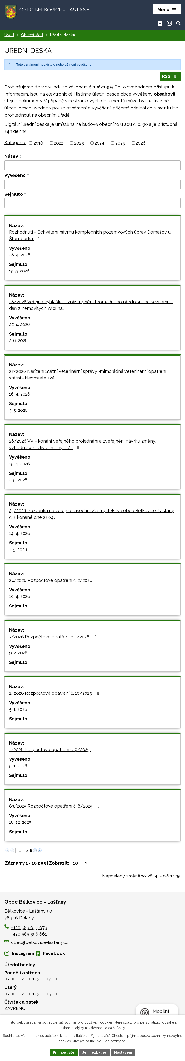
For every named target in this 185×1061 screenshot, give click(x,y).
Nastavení (123, 1052)
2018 (38, 143)
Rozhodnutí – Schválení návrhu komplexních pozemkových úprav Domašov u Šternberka (90, 235)
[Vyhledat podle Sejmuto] (92, 203)
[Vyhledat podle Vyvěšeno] (92, 185)
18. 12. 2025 (20, 822)
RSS (170, 76)
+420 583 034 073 (29, 927)
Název (11, 156)
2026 (141, 143)
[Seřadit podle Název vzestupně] (21, 156)
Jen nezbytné (94, 1052)
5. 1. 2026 (18, 709)
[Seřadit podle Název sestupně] (21, 158)
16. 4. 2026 (19, 394)
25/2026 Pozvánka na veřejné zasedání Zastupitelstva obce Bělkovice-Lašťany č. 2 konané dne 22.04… (91, 514)
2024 (99, 143)
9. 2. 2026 (18, 653)
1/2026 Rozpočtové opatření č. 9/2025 (54, 749)
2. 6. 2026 (18, 340)
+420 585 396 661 (29, 934)
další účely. (117, 1028)
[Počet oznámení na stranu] (79, 863)
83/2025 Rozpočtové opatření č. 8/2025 (55, 806)
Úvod (9, 35)
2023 (79, 143)
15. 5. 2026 (19, 271)
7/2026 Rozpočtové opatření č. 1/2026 (54, 636)
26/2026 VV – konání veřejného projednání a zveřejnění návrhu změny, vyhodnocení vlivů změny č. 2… (82, 444)
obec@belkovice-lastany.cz (36, 942)
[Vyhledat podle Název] (92, 166)
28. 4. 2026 (19, 255)
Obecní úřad (32, 35)
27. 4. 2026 (19, 324)
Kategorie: (15, 143)
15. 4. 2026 (19, 463)
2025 (120, 143)
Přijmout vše (63, 1052)
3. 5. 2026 (18, 410)
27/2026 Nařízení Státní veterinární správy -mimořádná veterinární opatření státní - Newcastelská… (87, 375)
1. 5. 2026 (18, 549)
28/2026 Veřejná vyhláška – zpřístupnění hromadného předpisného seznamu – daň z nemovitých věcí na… (91, 305)
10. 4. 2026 (19, 596)
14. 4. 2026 (19, 533)
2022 (58, 143)
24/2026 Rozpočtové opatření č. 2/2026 (55, 580)
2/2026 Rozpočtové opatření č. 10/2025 (55, 693)
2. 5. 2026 (18, 480)
